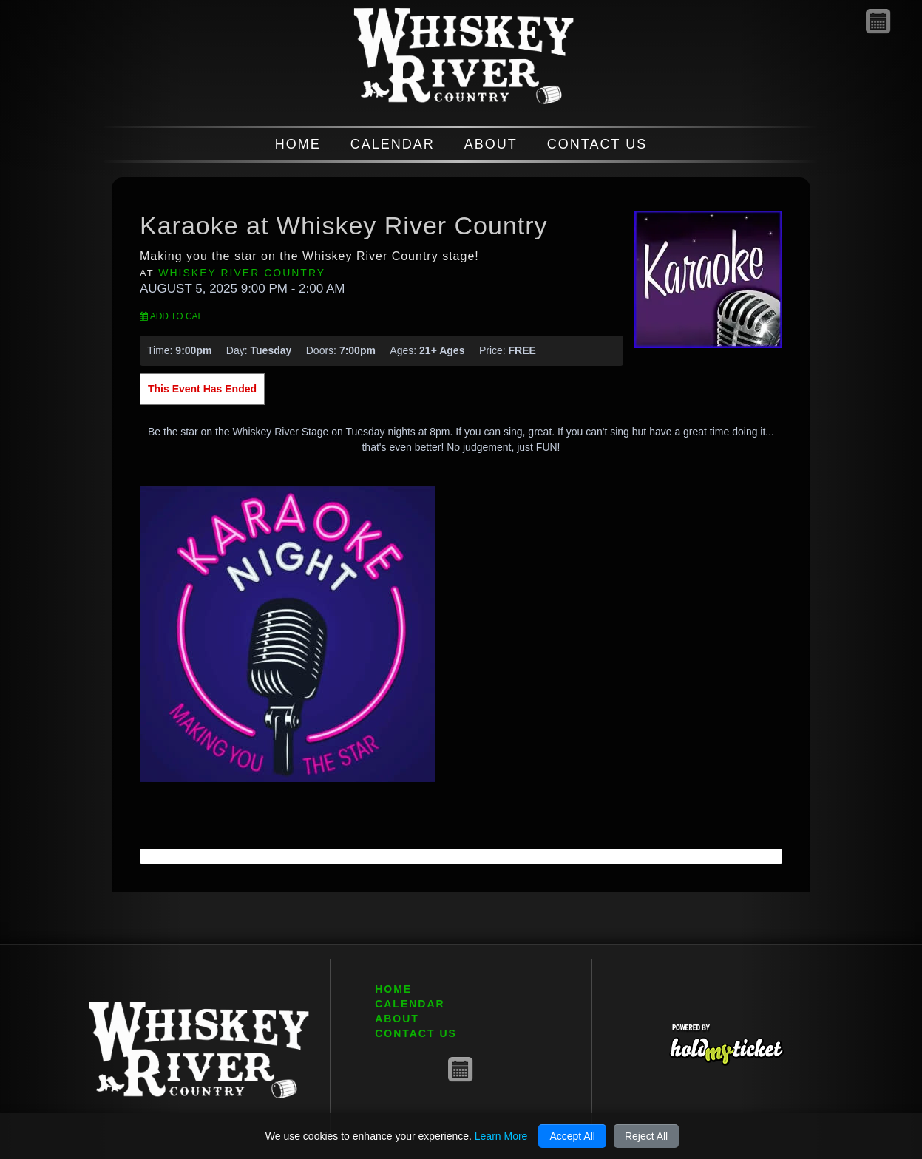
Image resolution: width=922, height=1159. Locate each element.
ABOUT (491, 144)
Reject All (646, 1136)
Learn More (501, 1136)
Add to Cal (171, 316)
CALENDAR (392, 144)
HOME (298, 144)
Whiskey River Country (241, 273)
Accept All (571, 1136)
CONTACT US (597, 144)
